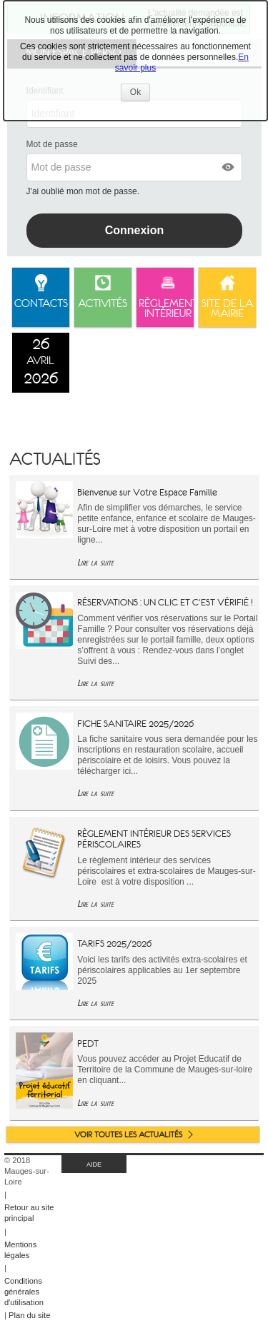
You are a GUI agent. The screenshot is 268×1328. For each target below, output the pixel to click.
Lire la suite (95, 562)
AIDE (93, 1164)
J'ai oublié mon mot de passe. (84, 191)
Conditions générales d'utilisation (24, 1292)
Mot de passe (52, 144)
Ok (140, 93)
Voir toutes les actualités (128, 1134)
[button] (229, 167)
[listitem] (40, 363)
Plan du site (29, 1315)
